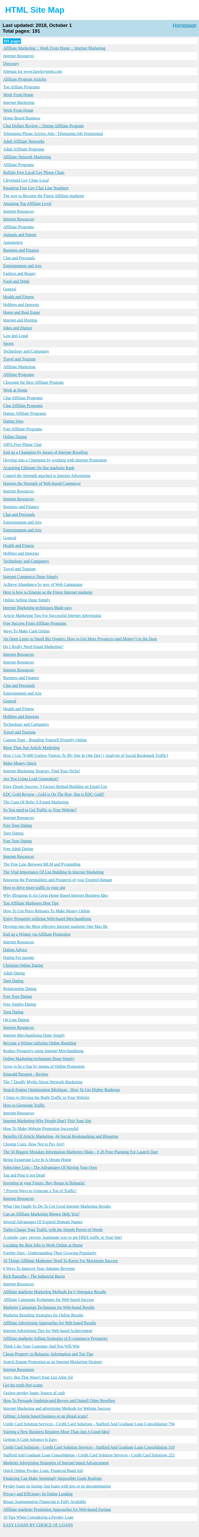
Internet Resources (18, 56)
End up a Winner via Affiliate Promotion (36, 934)
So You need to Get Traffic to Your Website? (40, 810)
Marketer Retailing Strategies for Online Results (43, 1315)
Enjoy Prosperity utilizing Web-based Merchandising (47, 918)
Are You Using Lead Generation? (31, 779)
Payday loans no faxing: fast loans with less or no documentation (57, 1486)
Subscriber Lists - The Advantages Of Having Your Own (50, 1167)
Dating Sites (13, 421)
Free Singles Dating (19, 1004)
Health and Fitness (18, 297)
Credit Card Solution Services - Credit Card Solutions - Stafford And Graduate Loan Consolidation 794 (89, 1424)
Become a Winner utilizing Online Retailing (39, 1043)
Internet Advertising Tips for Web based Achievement (47, 1330)
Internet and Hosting (20, 320)
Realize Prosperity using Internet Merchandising (43, 1051)
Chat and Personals (19, 258)
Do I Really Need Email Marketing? (33, 646)
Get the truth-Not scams (23, 1385)
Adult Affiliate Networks (24, 141)
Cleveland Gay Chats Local (26, 180)
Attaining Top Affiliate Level (27, 203)
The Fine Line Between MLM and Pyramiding (42, 864)
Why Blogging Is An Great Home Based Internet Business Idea (55, 895)
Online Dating (15, 437)
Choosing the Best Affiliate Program (33, 382)
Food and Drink (16, 281)
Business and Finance (21, 250)
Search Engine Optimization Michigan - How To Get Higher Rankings (61, 1089)
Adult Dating (14, 973)
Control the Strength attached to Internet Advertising (46, 475)
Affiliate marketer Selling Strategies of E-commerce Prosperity (55, 1338)
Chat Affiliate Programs (23, 398)
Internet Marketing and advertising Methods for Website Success (57, 1408)
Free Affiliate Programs (22, 429)
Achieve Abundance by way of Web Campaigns (42, 584)
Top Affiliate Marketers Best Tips (31, 903)
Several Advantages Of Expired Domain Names (42, 1222)
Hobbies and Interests (21, 304)
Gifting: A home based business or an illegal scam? (45, 1416)
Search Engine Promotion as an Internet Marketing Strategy (52, 1362)
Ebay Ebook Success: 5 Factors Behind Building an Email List (55, 786)
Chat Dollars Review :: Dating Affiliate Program (43, 126)
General (9, 289)
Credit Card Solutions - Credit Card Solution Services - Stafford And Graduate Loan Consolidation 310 (89, 1447)
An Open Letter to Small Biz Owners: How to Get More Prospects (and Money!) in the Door (80, 639)
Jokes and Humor (17, 328)
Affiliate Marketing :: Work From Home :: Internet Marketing (54, 48)
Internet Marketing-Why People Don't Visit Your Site (47, 1121)
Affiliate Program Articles (24, 79)
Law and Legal (15, 335)
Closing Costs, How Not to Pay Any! (34, 1144)
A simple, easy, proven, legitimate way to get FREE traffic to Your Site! (62, 1237)
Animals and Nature (20, 234)
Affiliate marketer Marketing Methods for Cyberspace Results (54, 1292)
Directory (11, 63)
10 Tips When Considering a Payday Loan (38, 1517)
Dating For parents (18, 957)
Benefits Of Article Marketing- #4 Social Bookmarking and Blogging (60, 1136)
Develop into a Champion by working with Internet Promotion (55, 460)
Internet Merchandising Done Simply (34, 1035)
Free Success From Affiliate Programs (34, 623)
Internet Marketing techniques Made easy (37, 608)
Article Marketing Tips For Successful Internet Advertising (52, 615)
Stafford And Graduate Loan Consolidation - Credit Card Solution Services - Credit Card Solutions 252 (89, 1455)
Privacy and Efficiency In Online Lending (38, 1494)
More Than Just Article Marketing (31, 747)
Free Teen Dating (17, 825)
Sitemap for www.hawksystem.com (32, 71)
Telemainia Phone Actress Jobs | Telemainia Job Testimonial (53, 133)
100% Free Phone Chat (22, 444)
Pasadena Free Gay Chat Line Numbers (36, 188)
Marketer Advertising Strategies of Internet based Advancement (56, 1463)
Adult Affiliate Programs (23, 149)
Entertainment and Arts (22, 266)
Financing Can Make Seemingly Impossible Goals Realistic (52, 1478)
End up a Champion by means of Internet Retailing (45, 452)
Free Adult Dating (18, 848)
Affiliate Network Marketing (27, 157)
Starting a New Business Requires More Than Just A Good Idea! (56, 1431)
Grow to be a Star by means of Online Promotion (43, 1066)
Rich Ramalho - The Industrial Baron (34, 1276)
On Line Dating (16, 1019)
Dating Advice (15, 950)
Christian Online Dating (23, 965)
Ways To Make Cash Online (26, 631)
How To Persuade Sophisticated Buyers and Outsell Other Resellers (59, 1400)
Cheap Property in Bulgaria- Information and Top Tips (48, 1354)
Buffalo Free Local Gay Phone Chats (34, 172)
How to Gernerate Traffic (24, 1105)
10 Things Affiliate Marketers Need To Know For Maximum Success (60, 1260)
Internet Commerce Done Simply (30, 576)
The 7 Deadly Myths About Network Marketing (42, 1082)
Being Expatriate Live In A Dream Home (37, 1159)
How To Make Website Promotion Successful (41, 1128)
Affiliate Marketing (19, 367)
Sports (8, 343)
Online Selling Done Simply (26, 600)
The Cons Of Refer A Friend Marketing (35, 802)
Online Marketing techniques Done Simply (39, 1058)
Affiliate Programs (18, 164)
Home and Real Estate (21, 312)
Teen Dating (13, 833)
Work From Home (18, 94)
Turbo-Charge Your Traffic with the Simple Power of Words (53, 1229)
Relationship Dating (19, 988)
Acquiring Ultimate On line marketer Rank (38, 468)
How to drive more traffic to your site (34, 887)
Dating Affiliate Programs (24, 413)
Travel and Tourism (19, 359)
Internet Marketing (18, 102)
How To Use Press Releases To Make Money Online (46, 911)
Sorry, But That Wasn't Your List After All (38, 1377)
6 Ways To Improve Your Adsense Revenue (39, 1268)
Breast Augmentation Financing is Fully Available (44, 1501)
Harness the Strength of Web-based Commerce (42, 483)
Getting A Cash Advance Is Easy (30, 1439)
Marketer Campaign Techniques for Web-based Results (49, 1307)
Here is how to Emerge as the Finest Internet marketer (48, 592)
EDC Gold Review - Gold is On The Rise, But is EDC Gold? (53, 794)
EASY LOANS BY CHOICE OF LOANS (38, 1525)
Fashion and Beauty (19, 273)
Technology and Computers (26, 351)
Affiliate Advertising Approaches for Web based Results (49, 1323)
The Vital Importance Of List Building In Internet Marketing (53, 872)
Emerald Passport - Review (25, 1074)
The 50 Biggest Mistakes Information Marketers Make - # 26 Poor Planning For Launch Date (80, 1152)
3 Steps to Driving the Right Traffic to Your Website (46, 1097)
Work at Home (15, 390)
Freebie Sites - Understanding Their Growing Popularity (50, 1253)
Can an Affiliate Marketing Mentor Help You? (41, 1214)
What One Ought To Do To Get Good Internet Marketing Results (57, 1206)
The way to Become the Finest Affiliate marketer (43, 196)
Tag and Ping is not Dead (24, 1175)
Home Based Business (21, 118)
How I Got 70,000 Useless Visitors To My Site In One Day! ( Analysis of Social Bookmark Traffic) (85, 755)
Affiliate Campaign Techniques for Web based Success (48, 1299)
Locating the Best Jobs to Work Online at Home (43, 1245)
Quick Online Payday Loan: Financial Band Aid (43, 1470)
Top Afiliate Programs (21, 87)
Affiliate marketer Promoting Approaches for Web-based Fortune (57, 1509)
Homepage (185, 25)
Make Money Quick (20, 763)
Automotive (13, 242)
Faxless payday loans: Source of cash (34, 1393)
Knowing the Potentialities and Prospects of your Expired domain (57, 880)
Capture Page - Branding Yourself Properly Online (45, 740)
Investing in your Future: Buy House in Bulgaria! (44, 1183)
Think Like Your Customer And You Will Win (41, 1346)
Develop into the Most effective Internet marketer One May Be (55, 926)
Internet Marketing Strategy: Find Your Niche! (41, 771)
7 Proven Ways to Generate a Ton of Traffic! (40, 1191)
